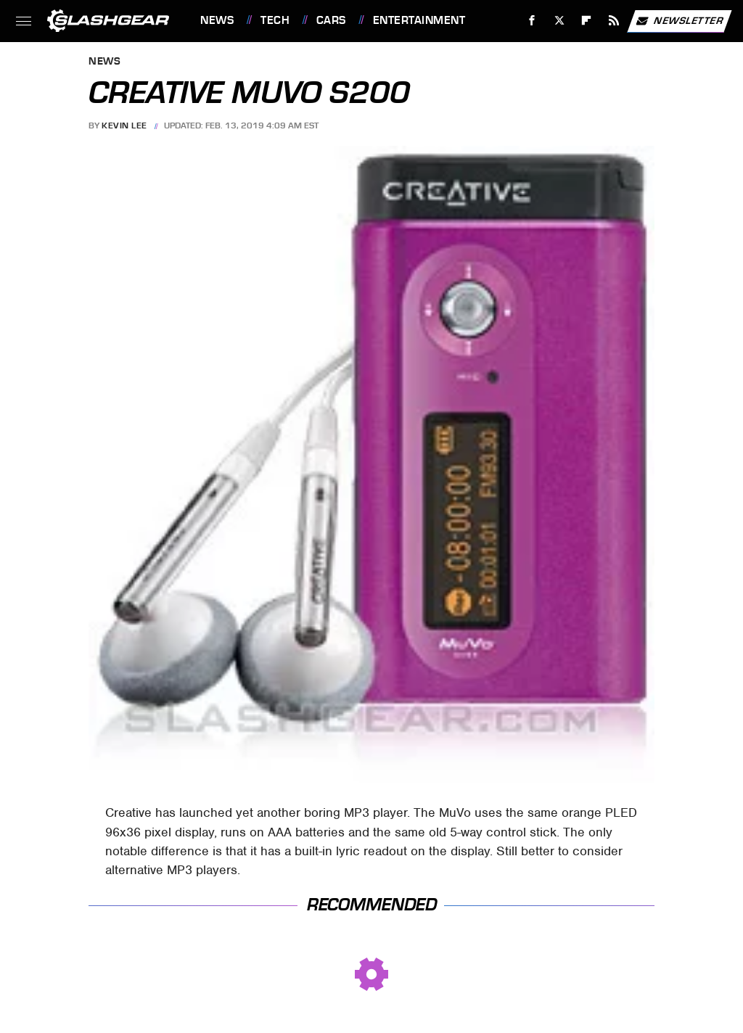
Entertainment (419, 20)
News (217, 20)
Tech (275, 20)
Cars (331, 20)
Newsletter (679, 21)
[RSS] (614, 20)
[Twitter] (559, 20)
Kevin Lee (124, 125)
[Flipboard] (586, 20)
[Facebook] (532, 20)
